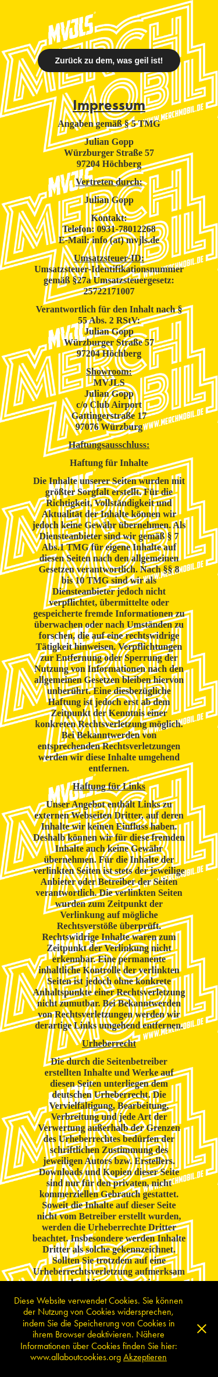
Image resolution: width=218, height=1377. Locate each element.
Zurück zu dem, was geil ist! (109, 60)
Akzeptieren (145, 1356)
